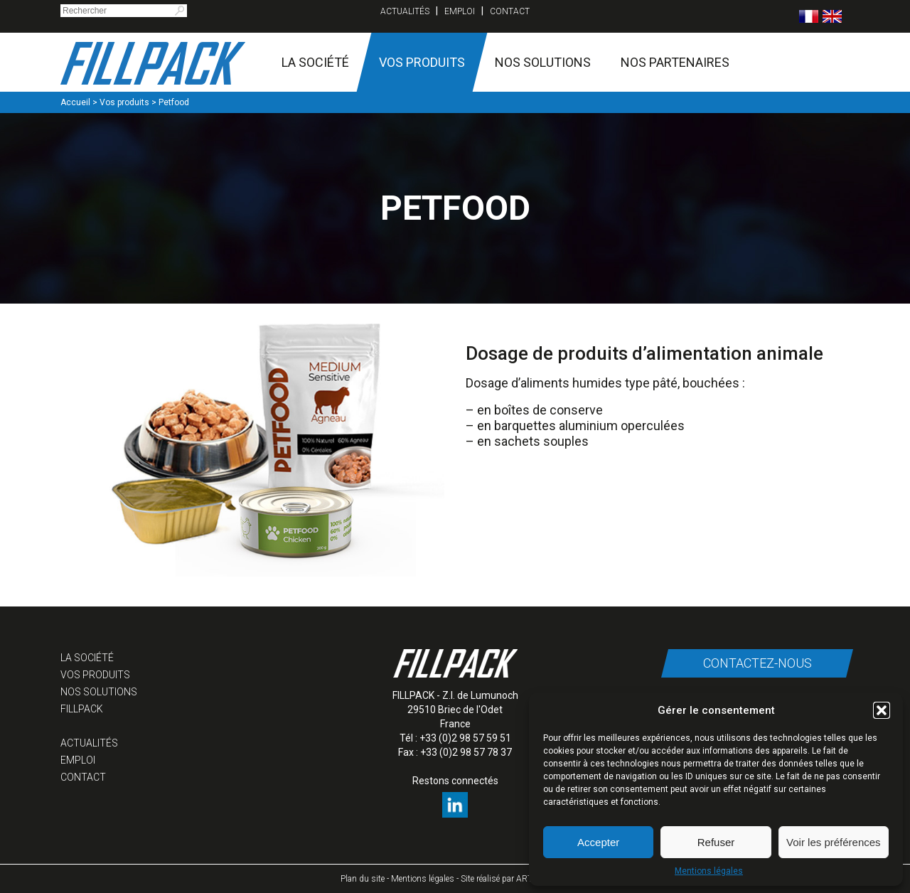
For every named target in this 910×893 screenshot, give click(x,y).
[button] (881, 710)
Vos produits (422, 62)
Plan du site (363, 879)
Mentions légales (709, 871)
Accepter (598, 842)
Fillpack (81, 709)
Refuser (716, 842)
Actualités (404, 11)
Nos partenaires (675, 62)
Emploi (459, 11)
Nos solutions (543, 62)
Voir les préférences (833, 842)
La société (315, 62)
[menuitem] (808, 16)
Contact (510, 11)
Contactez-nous (757, 663)
